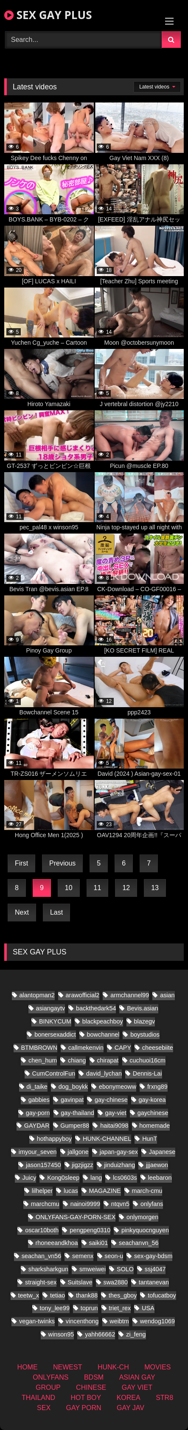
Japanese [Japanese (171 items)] (162, 1151)
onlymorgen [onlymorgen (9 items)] (142, 1217)
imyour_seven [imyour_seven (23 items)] (38, 1151)
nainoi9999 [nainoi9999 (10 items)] (85, 1203)
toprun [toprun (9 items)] (89, 1308)
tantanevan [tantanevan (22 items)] (154, 1282)
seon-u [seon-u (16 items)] (113, 1256)
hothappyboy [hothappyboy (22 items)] (54, 1138)
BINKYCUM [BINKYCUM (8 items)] (55, 1021)
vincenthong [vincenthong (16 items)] (82, 1321)
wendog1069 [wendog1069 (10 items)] (157, 1321)
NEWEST (67, 1367)
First (21, 863)
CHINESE (91, 1387)
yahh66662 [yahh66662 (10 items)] (100, 1334)
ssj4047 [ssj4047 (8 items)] (155, 1269)
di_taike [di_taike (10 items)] (37, 1086)
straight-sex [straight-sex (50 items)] (40, 1282)
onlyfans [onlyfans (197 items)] (151, 1203)
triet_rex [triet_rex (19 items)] (120, 1308)
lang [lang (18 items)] (96, 1177)
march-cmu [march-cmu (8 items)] (147, 1190)
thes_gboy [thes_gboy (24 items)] (123, 1295)
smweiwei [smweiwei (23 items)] (92, 1269)
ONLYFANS (50, 1377)
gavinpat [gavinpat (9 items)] (72, 1099)
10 (69, 887)
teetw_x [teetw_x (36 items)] (28, 1295)
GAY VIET (137, 1387)
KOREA (128, 1397)
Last (56, 912)
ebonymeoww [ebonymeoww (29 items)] (117, 1086)
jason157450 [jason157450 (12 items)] (43, 1165)
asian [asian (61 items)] (167, 995)
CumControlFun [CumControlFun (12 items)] (54, 1073)
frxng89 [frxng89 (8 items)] (157, 1086)
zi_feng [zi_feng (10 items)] (136, 1334)
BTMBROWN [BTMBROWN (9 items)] (39, 1047)
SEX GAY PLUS (48, 14)
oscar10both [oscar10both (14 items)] (42, 1230)
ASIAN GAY (137, 1377)
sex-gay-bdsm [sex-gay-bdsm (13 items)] (153, 1256)
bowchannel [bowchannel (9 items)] (103, 1034)
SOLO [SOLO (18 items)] (125, 1269)
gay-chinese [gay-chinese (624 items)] (111, 1099)
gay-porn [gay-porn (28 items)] (38, 1112)
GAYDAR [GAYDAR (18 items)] (37, 1125)
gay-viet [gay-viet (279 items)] (115, 1112)
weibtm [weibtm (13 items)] (119, 1321)
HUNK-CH (113, 1367)
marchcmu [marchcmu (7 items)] (45, 1203)
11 (97, 887)
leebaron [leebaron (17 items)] (160, 1177)
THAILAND (38, 1397)
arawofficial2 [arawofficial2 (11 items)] (83, 995)
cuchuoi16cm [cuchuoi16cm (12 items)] (147, 1060)
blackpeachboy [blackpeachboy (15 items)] (102, 1021)
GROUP (48, 1387)
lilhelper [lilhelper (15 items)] (42, 1190)
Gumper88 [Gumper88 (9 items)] (74, 1125)
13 (155, 887)
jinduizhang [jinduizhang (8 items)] (119, 1165)
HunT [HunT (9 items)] (149, 1138)
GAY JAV (130, 1407)
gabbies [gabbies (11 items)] (39, 1099)
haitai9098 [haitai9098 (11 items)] (114, 1125)
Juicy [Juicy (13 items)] (29, 1177)
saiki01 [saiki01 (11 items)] (98, 1242)
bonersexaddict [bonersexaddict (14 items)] (55, 1034)
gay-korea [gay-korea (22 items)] (152, 1099)
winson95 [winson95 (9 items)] (61, 1334)
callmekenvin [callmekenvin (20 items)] (86, 1047)
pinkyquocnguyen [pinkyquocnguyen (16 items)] (145, 1230)
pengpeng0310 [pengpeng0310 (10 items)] (90, 1230)
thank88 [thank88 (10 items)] (87, 1295)
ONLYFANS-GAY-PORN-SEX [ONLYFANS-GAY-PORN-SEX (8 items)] (75, 1217)
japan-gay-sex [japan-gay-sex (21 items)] (119, 1151)
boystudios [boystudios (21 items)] (145, 1034)
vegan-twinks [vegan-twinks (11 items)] (37, 1321)
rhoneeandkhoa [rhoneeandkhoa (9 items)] (57, 1242)
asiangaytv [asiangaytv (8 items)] (50, 1008)
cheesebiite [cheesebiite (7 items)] (157, 1047)
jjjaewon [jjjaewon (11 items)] (157, 1165)
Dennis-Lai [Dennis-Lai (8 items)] (147, 1073)
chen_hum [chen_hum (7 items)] (42, 1060)
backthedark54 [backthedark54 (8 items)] (96, 1008)
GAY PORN (83, 1407)
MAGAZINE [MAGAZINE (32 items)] (105, 1190)
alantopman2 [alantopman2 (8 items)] (37, 995)
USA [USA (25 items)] (148, 1308)
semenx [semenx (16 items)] (82, 1256)
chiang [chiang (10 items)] (77, 1060)
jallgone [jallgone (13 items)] (78, 1151)
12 (126, 887)
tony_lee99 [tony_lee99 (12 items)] (54, 1308)
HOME (27, 1367)
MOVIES (157, 1367)
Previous (62, 863)
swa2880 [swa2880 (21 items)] (115, 1282)
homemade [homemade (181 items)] (154, 1125)
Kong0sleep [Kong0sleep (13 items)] (63, 1177)
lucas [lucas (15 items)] (71, 1190)
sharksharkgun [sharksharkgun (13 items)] (48, 1269)
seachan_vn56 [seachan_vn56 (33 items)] (42, 1256)
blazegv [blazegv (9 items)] (144, 1021)
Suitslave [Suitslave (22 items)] (79, 1282)
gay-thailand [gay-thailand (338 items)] (77, 1112)
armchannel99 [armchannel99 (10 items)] (129, 995)
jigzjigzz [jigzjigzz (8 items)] (82, 1165)
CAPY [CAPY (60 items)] (123, 1047)
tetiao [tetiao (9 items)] (57, 1295)
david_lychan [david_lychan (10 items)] (104, 1073)
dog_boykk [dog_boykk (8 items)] (73, 1086)
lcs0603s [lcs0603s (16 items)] (125, 1177)
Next (22, 912)
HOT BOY (86, 1397)
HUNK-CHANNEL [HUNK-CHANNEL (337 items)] (107, 1138)
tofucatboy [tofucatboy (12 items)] (162, 1295)
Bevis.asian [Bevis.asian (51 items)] (142, 1008)
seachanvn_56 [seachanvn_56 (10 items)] (139, 1242)
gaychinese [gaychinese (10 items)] (152, 1112)
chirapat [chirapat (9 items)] (107, 1060)
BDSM (94, 1377)
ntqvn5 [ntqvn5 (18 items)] (120, 1203)
